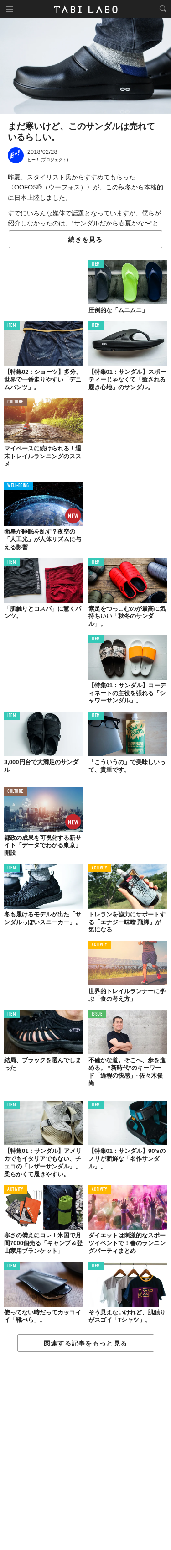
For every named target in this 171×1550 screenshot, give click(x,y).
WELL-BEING (18, 485)
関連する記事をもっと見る (85, 1343)
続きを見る (85, 239)
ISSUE (97, 1014)
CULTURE (15, 402)
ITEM (96, 264)
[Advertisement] (85, 1451)
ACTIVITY (100, 868)
